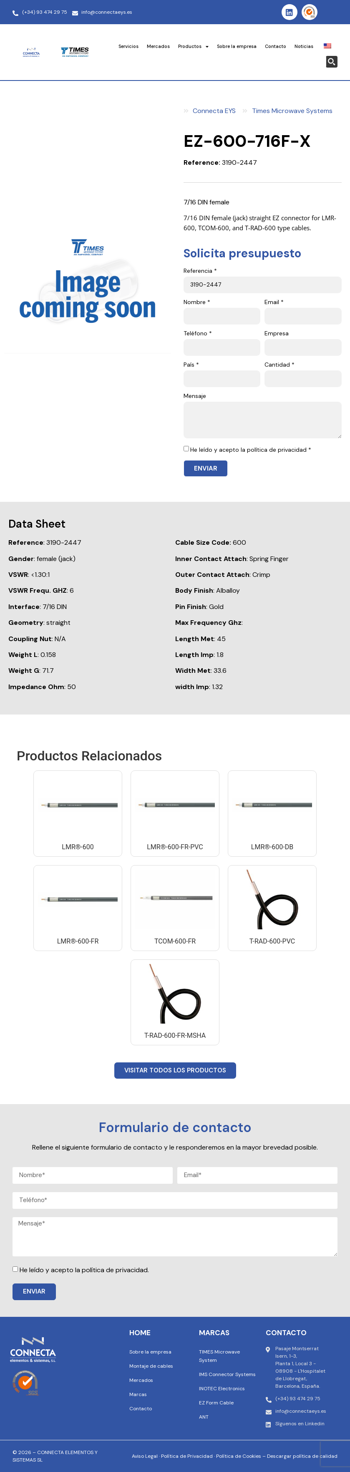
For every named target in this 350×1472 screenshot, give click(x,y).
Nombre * (197, 302)
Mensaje (195, 396)
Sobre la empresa (237, 46)
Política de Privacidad (187, 1456)
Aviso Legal (145, 1456)
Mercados (158, 46)
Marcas (138, 1394)
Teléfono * (198, 333)
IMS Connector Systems (227, 1374)
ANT (204, 1417)
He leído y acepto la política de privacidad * (250, 449)
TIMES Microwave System (219, 1356)
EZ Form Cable (216, 1402)
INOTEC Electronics (222, 1388)
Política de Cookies (238, 1456)
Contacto (275, 46)
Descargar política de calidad (302, 1456)
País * (191, 365)
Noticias (304, 46)
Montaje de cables (151, 1366)
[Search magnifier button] (331, 62)
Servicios (128, 46)
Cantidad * (279, 365)
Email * (274, 302)
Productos (193, 46)
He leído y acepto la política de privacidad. (84, 1269)
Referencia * (200, 271)
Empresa (276, 333)
